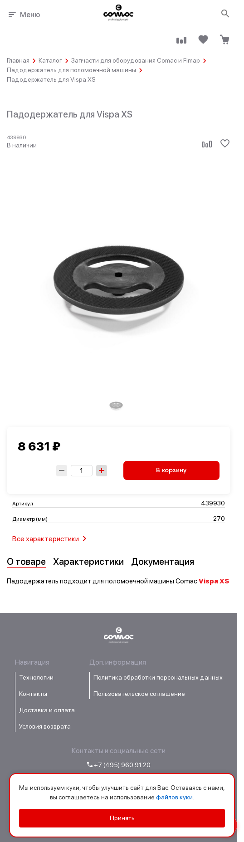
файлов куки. (175, 797)
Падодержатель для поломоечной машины (71, 69)
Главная (18, 60)
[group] (116, 404)
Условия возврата (45, 726)
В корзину (171, 470)
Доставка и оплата (47, 710)
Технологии (36, 677)
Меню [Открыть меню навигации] (23, 14)
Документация (162, 561)
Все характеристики (51, 538)
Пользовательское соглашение (139, 693)
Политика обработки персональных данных (158, 677)
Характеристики (88, 561)
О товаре (26, 561)
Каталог (50, 60)
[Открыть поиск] (225, 14)
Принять (122, 818)
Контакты (33, 693)
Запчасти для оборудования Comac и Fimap (135, 60)
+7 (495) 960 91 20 (119, 765)
